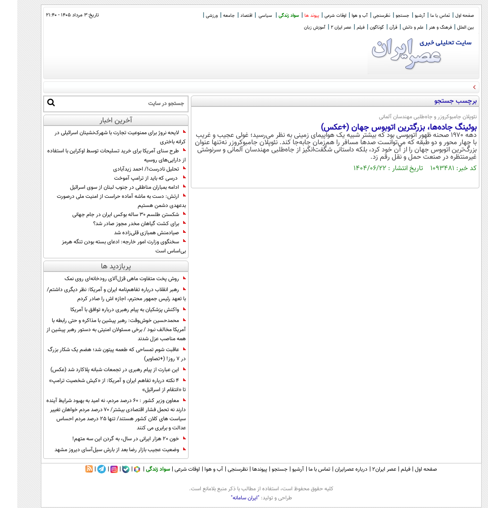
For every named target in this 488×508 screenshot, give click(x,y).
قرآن (376, 27)
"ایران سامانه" (228, 498)
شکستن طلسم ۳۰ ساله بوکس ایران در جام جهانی (112, 215)
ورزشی (194, 15)
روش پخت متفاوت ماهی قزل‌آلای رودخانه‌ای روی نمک (108, 279)
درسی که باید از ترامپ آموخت (133, 178)
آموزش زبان (297, 27)
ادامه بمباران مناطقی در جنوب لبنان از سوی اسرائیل (111, 187)
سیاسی (248, 15)
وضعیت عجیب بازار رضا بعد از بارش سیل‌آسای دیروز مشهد (103, 450)
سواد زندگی (271, 15)
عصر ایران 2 (324, 27)
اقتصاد (229, 15)
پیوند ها (294, 15)
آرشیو (403, 15)
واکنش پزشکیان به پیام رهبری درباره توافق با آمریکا (111, 310)
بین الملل (448, 27)
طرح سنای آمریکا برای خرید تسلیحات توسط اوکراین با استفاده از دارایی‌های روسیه (99, 155)
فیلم (343, 27)
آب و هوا (342, 15)
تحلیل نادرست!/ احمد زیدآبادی (132, 169)
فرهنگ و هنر (423, 27)
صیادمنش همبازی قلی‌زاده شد (133, 233)
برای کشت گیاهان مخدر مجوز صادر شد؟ (122, 224)
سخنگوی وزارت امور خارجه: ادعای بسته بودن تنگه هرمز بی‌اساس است (107, 246)
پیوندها (242, 469)
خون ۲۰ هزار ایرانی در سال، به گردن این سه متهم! (112, 439)
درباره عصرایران (334, 469)
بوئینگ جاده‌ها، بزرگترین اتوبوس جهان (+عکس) (381, 127)
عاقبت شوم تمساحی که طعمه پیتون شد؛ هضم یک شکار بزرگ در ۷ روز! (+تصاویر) (99, 354)
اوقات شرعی (318, 15)
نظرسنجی (364, 15)
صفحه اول (447, 15)
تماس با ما (423, 15)
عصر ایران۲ (367, 469)
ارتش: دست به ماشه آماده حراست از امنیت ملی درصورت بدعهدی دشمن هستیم (104, 201)
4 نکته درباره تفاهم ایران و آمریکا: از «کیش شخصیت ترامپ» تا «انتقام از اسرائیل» (100, 385)
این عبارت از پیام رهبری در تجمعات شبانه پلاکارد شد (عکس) (101, 370)
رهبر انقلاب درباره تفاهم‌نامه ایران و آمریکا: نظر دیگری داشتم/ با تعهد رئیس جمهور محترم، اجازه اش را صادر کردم (99, 294)
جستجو (385, 15)
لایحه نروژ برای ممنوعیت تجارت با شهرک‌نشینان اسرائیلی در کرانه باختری (103, 137)
